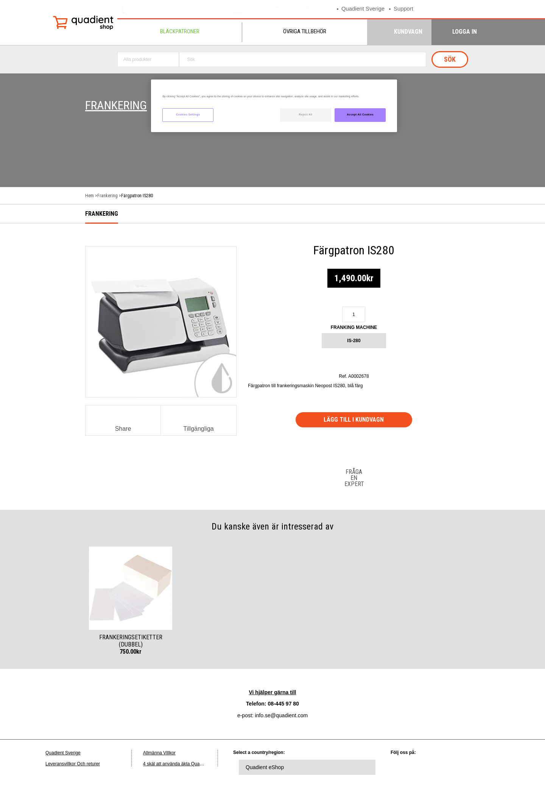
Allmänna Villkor (159, 752)
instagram (487, 767)
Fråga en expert (353, 477)
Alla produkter (137, 59)
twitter (424, 767)
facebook (445, 767)
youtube (466, 767)
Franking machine (354, 327)
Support (404, 9)
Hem (89, 195)
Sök (450, 59)
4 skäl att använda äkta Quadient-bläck (182, 763)
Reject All (305, 114)
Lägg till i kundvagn (354, 419)
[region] (274, 105)
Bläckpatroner (179, 31)
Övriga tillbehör (304, 31)
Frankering (107, 195)
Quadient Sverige (363, 9)
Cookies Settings (188, 114)
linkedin (403, 767)
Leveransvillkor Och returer (72, 763)
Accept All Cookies (360, 114)
